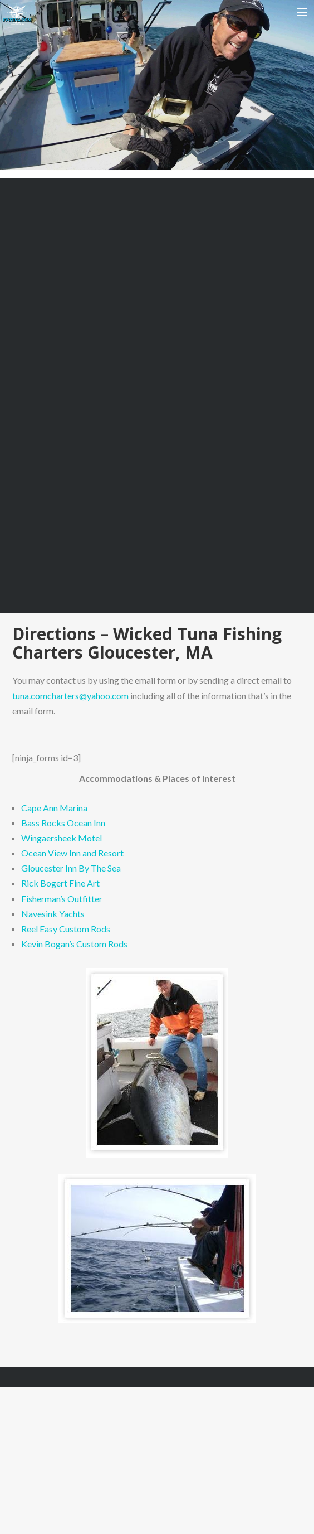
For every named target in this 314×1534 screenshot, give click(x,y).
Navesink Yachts (53, 913)
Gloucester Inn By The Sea (71, 868)
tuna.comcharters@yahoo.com (70, 695)
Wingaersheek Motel (61, 838)
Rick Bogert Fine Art (60, 883)
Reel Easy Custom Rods (65, 928)
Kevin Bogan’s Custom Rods (74, 943)
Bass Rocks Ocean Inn (63, 822)
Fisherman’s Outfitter (61, 898)
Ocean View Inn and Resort (72, 853)
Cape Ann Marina (54, 807)
